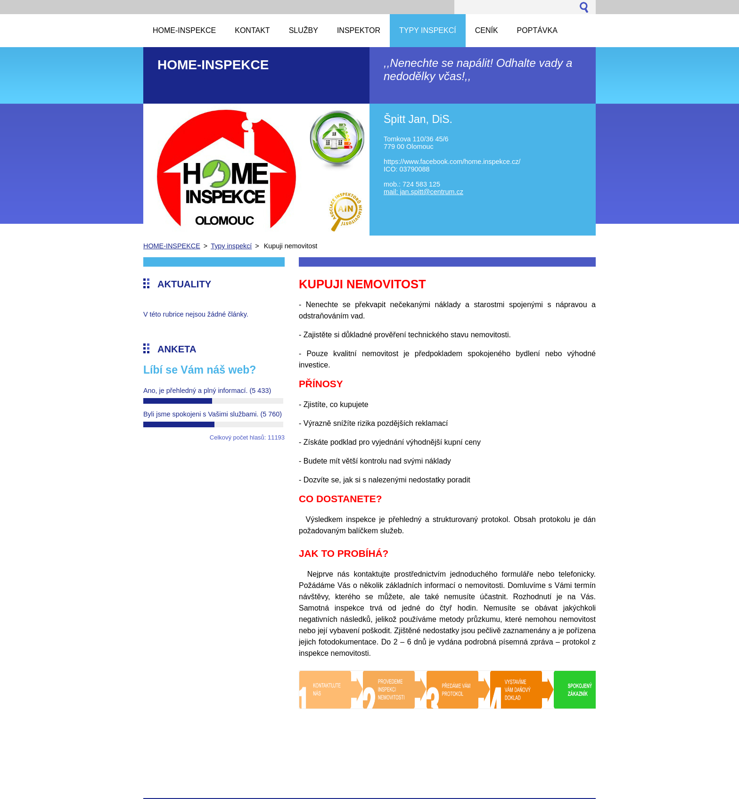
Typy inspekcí (231, 246)
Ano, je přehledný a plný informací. (207, 390)
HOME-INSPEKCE (171, 246)
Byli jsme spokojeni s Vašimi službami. (212, 414)
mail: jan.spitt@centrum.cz (423, 192)
